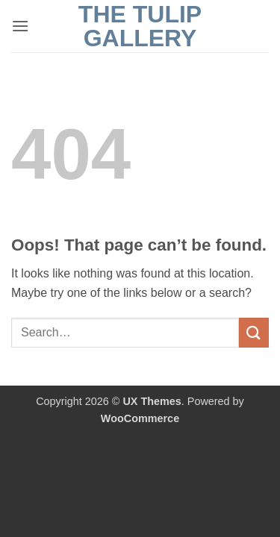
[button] (20, 25)
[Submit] (254, 332)
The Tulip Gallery (140, 26)
